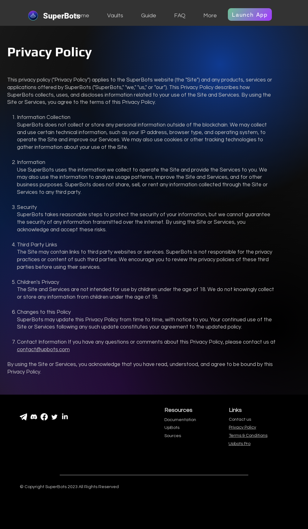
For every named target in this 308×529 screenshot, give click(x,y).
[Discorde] (33, 416)
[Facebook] (44, 416)
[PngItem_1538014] (23, 416)
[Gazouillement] (54, 416)
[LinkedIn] (65, 416)
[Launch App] (250, 14)
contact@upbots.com (43, 349)
